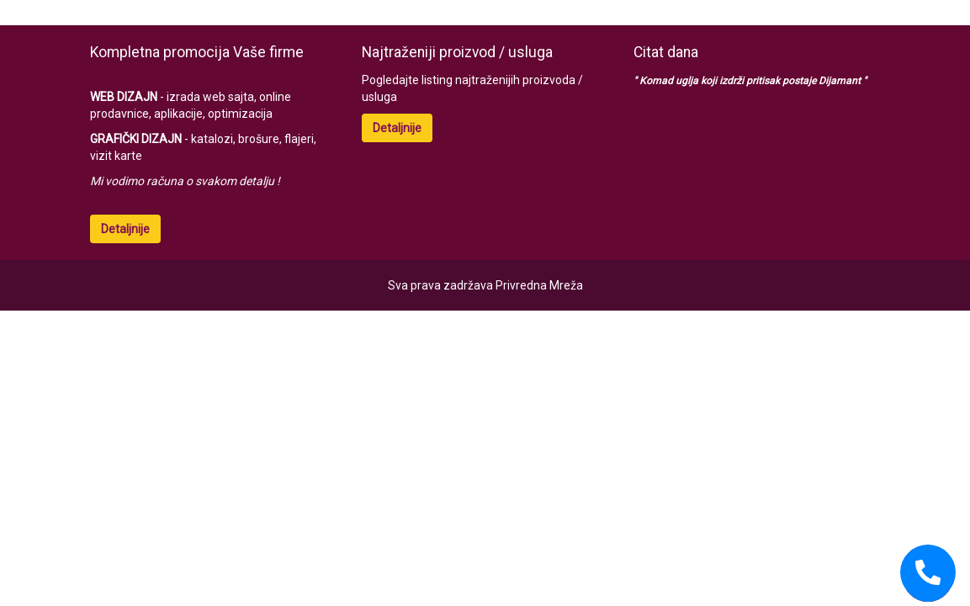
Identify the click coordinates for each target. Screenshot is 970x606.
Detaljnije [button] (125, 229)
